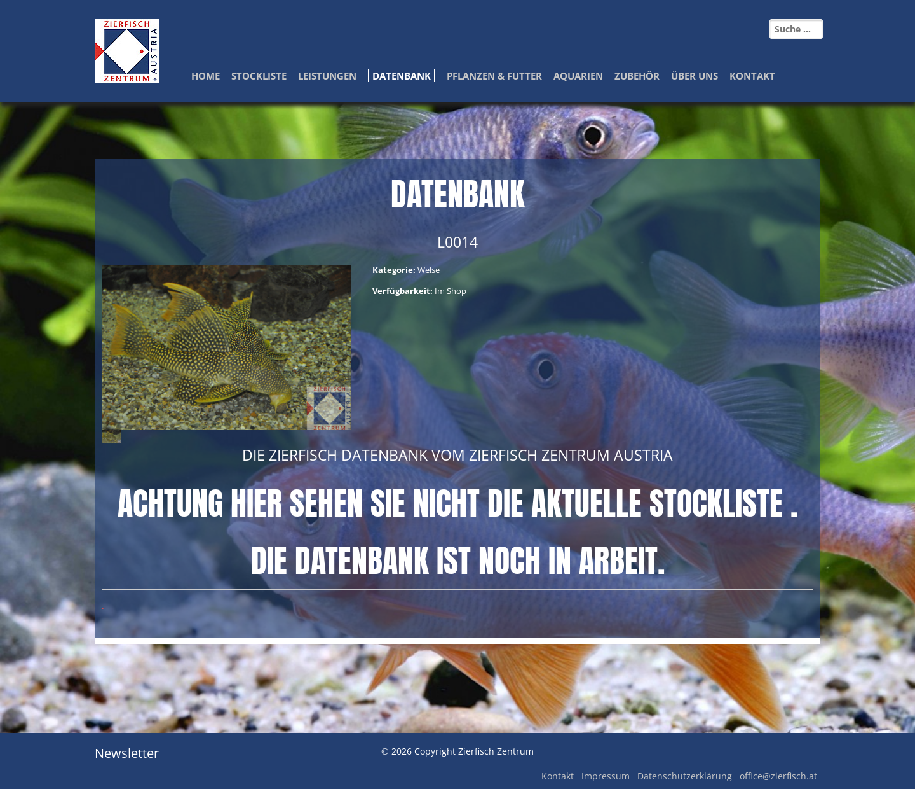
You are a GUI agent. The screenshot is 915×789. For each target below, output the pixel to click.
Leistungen (327, 75)
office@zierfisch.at (778, 776)
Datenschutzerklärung (684, 776)
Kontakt (752, 75)
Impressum (605, 776)
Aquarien (578, 75)
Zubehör (637, 75)
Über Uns (694, 75)
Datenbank (401, 75)
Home (205, 75)
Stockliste (259, 75)
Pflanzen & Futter (494, 75)
